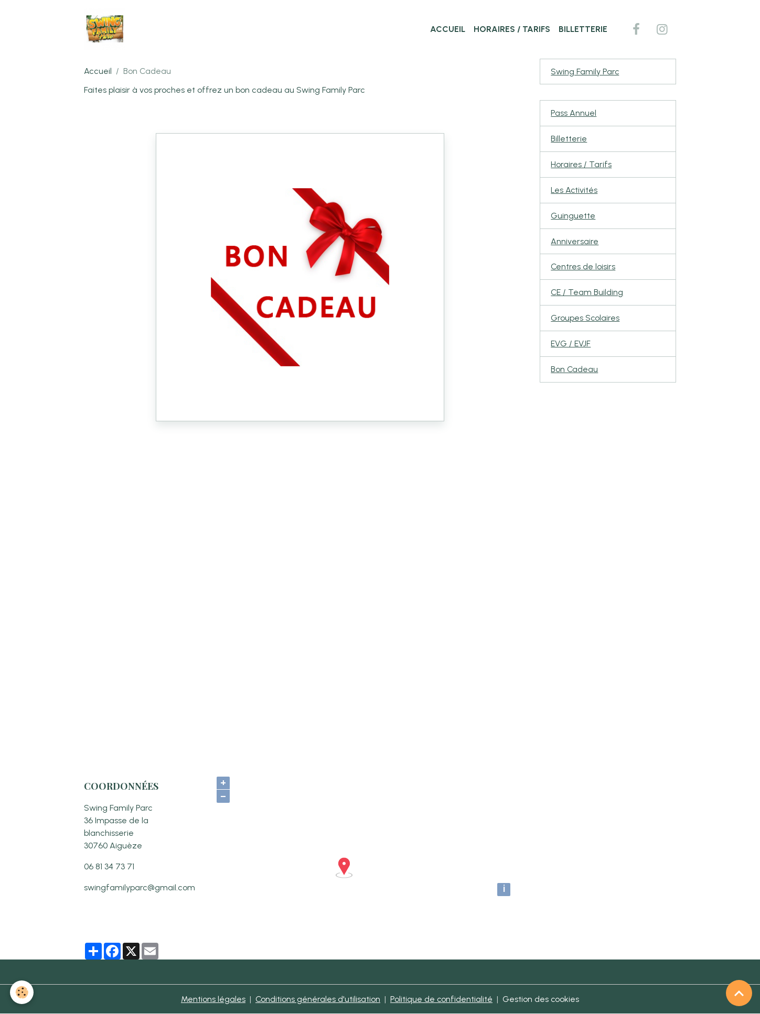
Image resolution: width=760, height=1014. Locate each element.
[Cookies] (22, 992)
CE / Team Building (587, 293)
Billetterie (583, 29)
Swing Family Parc (585, 72)
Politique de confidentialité (441, 999)
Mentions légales (212, 999)
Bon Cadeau (574, 370)
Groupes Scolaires (585, 319)
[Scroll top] (739, 993)
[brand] (107, 29)
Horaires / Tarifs (512, 29)
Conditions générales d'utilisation (317, 999)
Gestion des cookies (541, 999)
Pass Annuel (573, 113)
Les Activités (574, 190)
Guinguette (573, 216)
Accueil (447, 29)
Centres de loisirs (583, 267)
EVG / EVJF (571, 345)
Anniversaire (574, 242)
